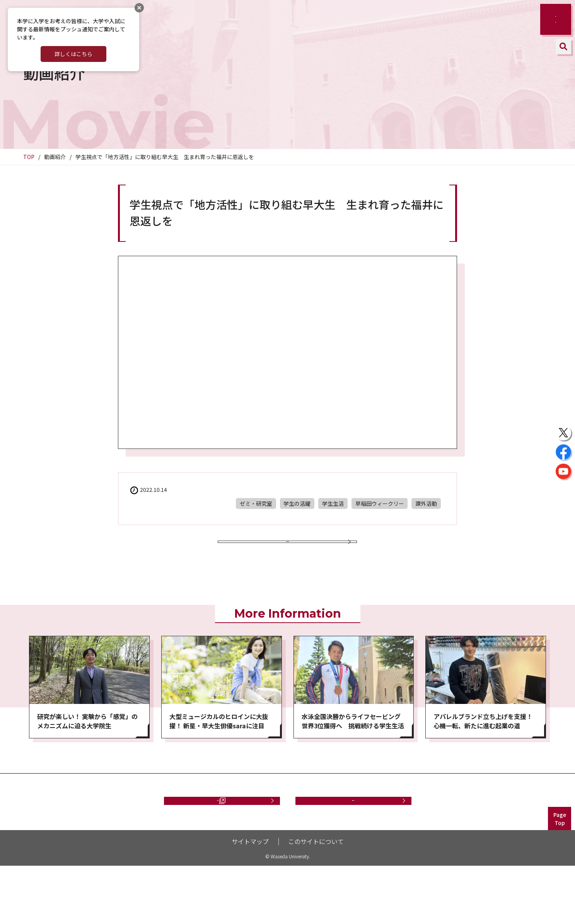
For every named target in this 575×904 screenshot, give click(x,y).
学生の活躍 (297, 503)
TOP (28, 157)
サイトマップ (250, 879)
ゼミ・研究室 (256, 503)
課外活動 (426, 503)
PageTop (559, 857)
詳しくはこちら (73, 54)
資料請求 (218, 831)
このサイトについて (316, 879)
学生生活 (333, 503)
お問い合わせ (353, 831)
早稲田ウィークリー (379, 503)
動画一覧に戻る (287, 553)
